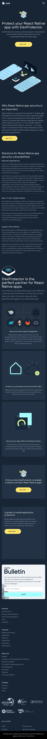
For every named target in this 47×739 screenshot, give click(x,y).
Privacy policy (27, 726)
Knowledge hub (7, 667)
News (4, 690)
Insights (4, 656)
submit (23, 594)
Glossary (5, 672)
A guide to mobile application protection (15, 659)
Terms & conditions (28, 729)
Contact (4, 688)
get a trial (23, 44)
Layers (23, 571)
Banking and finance (8, 632)
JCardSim (5, 622)
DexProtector (6, 611)
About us (5, 685)
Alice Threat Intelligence (10, 617)
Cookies (4, 729)
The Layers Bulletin (8, 675)
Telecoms (5, 638)
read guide (12, 531)
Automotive (6, 640)
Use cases (5, 669)
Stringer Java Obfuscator (10, 614)
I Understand (30, 736)
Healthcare (5, 635)
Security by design (8, 661)
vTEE (3, 619)
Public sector (6, 646)
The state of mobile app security (13, 664)
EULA (4, 726)
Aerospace (5, 643)
